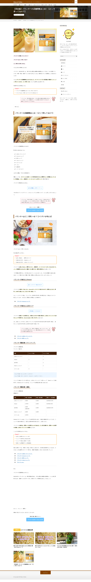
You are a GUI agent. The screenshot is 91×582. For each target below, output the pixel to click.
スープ (31, 5)
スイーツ (21, 5)
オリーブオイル (38, 5)
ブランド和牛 (46, 5)
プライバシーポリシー (66, 96)
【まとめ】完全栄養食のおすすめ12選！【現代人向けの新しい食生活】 (66, 548)
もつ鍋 (52, 5)
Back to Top (45, 575)
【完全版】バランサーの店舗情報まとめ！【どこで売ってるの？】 (24, 567)
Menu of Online (23, 579)
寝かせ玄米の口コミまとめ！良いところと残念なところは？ (45, 548)
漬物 (57, 5)
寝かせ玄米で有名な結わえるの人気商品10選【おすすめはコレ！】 (23, 548)
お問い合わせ (64, 93)
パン (26, 5)
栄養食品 (16, 5)
